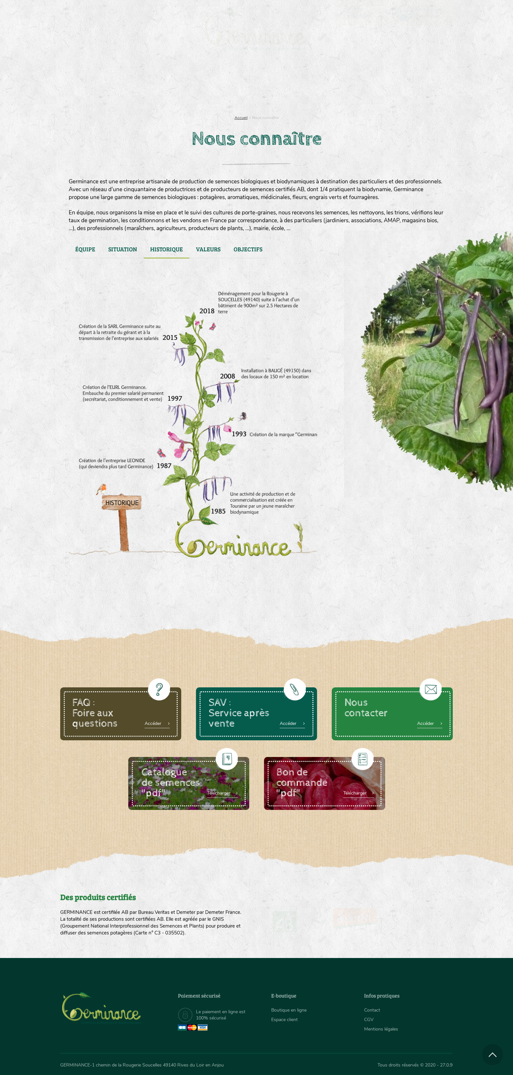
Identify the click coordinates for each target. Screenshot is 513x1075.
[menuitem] (422, 12)
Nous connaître (173, 85)
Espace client (284, 1019)
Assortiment (305, 85)
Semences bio (113, 85)
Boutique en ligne (395, 85)
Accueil (241, 117)
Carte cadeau (235, 85)
